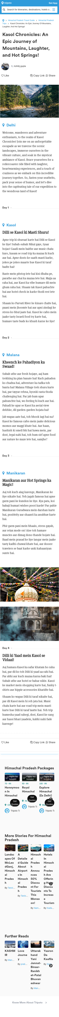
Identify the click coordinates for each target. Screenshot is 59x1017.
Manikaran (13, 473)
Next (51, 799)
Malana (11, 355)
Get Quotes (14, 803)
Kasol (9, 225)
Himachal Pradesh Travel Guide (21, 20)
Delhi (9, 125)
